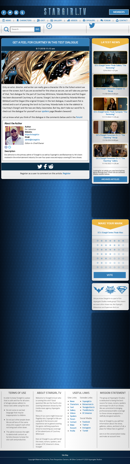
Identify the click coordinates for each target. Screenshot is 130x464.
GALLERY (58, 20)
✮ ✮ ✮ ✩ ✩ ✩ (113, 254)
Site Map (65, 455)
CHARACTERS (25, 20)
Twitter (85, 424)
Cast (72, 407)
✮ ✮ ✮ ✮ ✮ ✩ (113, 245)
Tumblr (85, 430)
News (72, 401)
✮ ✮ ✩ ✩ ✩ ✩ (113, 258)
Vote (110, 275)
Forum (72, 419)
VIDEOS (74, 20)
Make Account (73, 426)
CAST (42, 20)
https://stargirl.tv (32, 134)
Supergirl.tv (86, 401)
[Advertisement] (110, 201)
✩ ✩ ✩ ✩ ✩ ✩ (113, 267)
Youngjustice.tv (88, 407)
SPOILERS (90, 20)
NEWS (8, 20)
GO (37, 29)
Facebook (86, 421)
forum (79, 117)
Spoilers (73, 416)
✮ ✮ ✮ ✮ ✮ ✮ (113, 241)
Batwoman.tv (87, 404)
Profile (72, 430)
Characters (74, 404)
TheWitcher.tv (88, 410)
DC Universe (87, 413)
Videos (72, 413)
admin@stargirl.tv (32, 139)
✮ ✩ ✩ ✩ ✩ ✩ (113, 263)
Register (67, 173)
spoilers (45, 111)
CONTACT (123, 20)
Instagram (86, 427)
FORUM (107, 20)
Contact (73, 422)
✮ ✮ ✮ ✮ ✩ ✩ (113, 249)
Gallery (72, 410)
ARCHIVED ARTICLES (110, 179)
